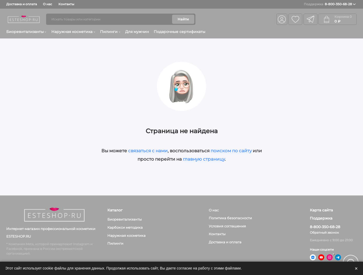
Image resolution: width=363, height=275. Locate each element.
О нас (47, 4)
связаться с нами (148, 150)
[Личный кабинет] (281, 19)
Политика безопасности (230, 218)
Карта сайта (321, 210)
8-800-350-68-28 (330, 4)
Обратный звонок (324, 232)
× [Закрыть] (356, 268)
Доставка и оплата (21, 4)
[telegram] (310, 19)
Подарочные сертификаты (179, 31)
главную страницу (204, 159)
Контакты (66, 4)
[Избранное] (295, 19)
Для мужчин (137, 31)
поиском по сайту (231, 150)
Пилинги (110, 31)
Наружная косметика (73, 31)
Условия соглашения (227, 226)
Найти (183, 19)
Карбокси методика (125, 227)
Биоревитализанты (26, 31)
